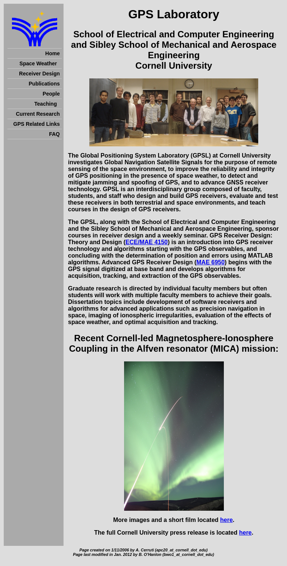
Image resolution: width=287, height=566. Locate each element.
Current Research (38, 114)
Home (52, 53)
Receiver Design (39, 74)
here (226, 520)
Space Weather (39, 63)
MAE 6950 (211, 262)
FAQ (54, 134)
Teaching (47, 104)
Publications (44, 84)
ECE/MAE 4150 (147, 242)
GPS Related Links (36, 124)
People (51, 94)
